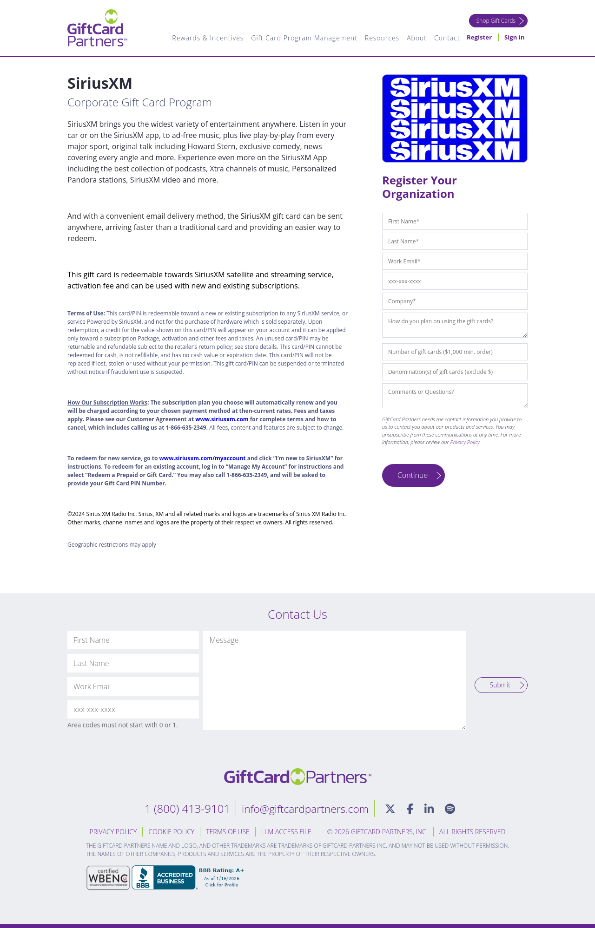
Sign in (514, 38)
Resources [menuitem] (380, 38)
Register (477, 38)
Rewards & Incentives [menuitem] (206, 38)
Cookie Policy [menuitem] (171, 831)
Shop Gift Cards (494, 21)
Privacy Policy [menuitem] (113, 831)
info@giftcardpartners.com (304, 808)
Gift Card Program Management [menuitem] (302, 38)
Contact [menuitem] (445, 38)
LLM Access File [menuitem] (286, 831)
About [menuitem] (415, 38)
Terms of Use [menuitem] (228, 831)
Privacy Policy (465, 441)
